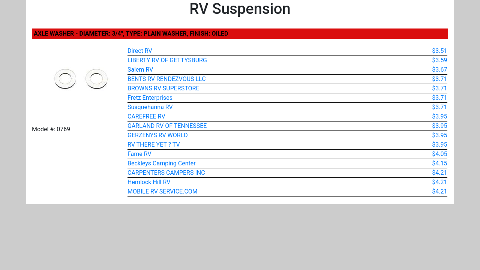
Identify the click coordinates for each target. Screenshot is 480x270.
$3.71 (439, 78)
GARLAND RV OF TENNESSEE (167, 125)
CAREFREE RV (146, 116)
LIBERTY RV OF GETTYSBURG (167, 60)
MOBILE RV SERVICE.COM (163, 191)
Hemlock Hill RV (149, 182)
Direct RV (140, 50)
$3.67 (439, 69)
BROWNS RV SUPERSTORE (164, 88)
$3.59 (439, 60)
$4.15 (439, 163)
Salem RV (140, 69)
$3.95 (439, 116)
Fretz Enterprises (150, 97)
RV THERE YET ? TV (154, 144)
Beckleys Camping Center (162, 163)
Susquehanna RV (150, 107)
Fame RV (140, 154)
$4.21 (439, 172)
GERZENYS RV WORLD (158, 135)
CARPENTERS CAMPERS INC (166, 172)
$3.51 (439, 50)
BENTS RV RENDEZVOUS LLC (167, 78)
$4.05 (439, 154)
